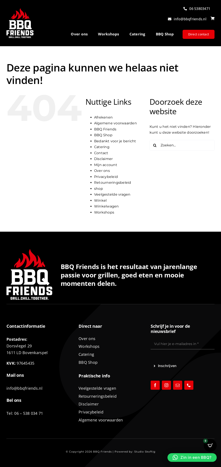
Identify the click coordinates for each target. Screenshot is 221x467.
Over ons (102, 171)
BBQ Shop (103, 135)
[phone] (188, 385)
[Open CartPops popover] (210, 445)
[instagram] (166, 385)
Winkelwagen (106, 206)
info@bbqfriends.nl (24, 388)
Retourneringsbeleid (112, 182)
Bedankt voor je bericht (115, 141)
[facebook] (155, 385)
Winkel (100, 200)
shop (98, 189)
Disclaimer (103, 159)
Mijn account (105, 165)
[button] (192, 457)
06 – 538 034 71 (28, 413)
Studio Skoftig (144, 451)
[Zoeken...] (182, 145)
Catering (101, 147)
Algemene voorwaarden (115, 123)
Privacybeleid (106, 177)
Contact (101, 153)
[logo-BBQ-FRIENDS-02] (19, 10)
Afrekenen (103, 117)
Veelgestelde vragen (112, 194)
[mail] (177, 385)
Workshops (104, 212)
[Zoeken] (155, 145)
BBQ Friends (105, 129)
